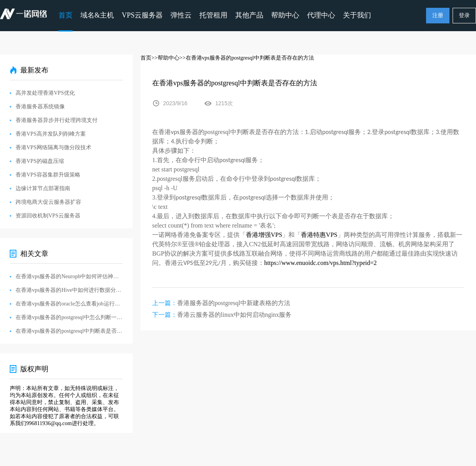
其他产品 (249, 15)
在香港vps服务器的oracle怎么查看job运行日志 (69, 304)
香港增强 (258, 234)
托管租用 (213, 15)
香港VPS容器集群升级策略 (48, 175)
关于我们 (357, 15)
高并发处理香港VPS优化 (45, 93)
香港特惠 (313, 234)
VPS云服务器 (142, 15)
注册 (437, 15)
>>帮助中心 (165, 58)
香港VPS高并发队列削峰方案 (51, 134)
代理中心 (321, 15)
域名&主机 (97, 15)
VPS (276, 234)
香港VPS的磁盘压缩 (40, 161)
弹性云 (181, 15)
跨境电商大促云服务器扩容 (48, 202)
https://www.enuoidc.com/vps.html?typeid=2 (320, 262)
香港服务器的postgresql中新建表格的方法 (233, 303)
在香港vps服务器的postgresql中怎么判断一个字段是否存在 (69, 317)
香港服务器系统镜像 (40, 106)
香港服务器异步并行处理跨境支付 (57, 120)
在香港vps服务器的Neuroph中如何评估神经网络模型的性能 (69, 276)
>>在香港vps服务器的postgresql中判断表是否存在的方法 (246, 58)
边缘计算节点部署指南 (43, 188)
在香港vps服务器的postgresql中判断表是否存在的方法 (69, 331)
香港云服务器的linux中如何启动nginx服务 (234, 314)
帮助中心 (285, 15)
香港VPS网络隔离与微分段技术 (53, 147)
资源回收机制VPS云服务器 (48, 216)
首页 (66, 15)
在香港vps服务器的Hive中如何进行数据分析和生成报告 (69, 290)
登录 (464, 15)
